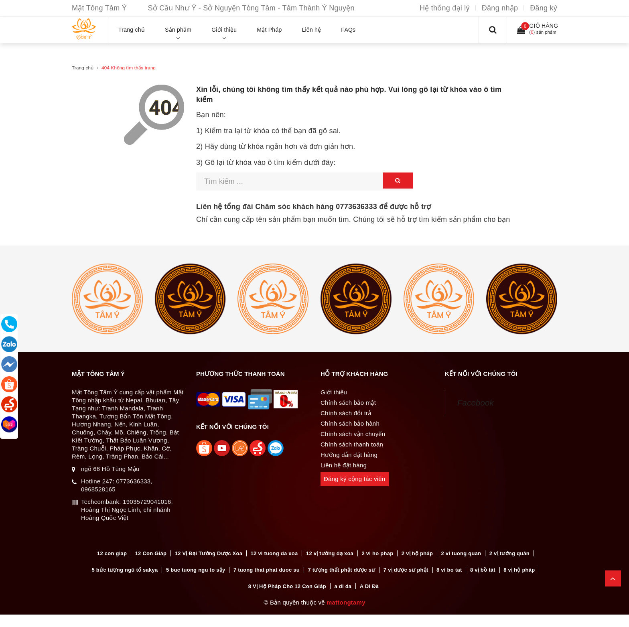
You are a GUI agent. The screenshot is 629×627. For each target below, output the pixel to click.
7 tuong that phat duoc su (266, 570)
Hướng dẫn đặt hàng (349, 454)
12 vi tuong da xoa (274, 553)
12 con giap (112, 553)
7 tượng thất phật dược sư (341, 570)
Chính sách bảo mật (348, 402)
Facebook (475, 402)
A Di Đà (369, 586)
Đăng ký (543, 8)
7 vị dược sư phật (405, 570)
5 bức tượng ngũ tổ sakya (125, 570)
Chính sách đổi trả (346, 413)
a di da (342, 586)
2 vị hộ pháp (417, 553)
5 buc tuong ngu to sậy (195, 570)
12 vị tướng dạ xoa (329, 553)
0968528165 (98, 489)
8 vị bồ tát (482, 570)
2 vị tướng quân (509, 553)
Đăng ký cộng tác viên (355, 478)
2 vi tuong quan (461, 553)
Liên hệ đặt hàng (344, 465)
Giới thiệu (334, 392)
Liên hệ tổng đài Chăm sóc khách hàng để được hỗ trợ (313, 207)
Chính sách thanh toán (352, 444)
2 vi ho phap (378, 553)
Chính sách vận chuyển (353, 433)
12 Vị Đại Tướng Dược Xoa (208, 553)
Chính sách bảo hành (350, 423)
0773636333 (356, 207)
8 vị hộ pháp (519, 570)
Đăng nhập (500, 8)
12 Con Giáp (151, 553)
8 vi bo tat (449, 570)
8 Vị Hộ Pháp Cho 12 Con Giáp (287, 586)
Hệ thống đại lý (445, 8)
